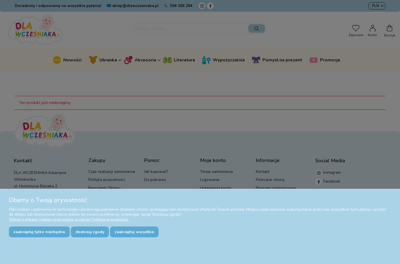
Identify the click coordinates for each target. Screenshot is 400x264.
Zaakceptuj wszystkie (134, 232)
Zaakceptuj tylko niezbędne (39, 232)
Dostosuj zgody (90, 232)
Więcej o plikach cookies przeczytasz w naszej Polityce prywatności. (69, 219)
